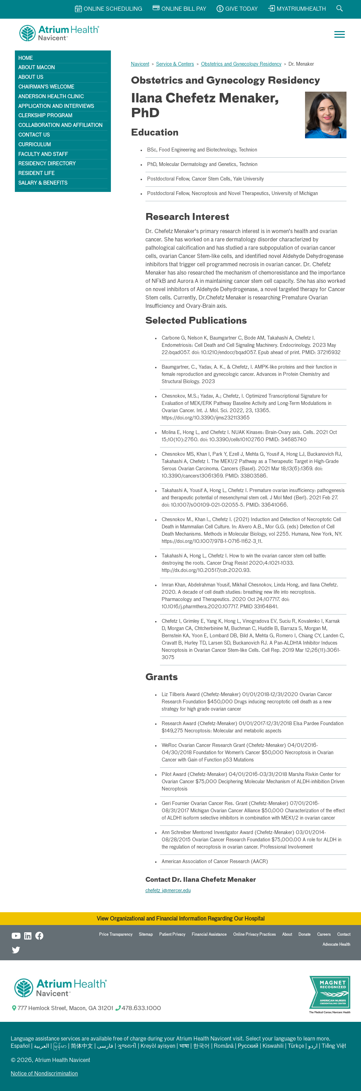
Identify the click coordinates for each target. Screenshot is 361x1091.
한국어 (201, 1046)
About (287, 934)
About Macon (36, 67)
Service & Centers (175, 64)
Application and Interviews (56, 106)
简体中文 (82, 1046)
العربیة (41, 1046)
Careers (324, 934)
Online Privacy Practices (254, 934)
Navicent (140, 64)
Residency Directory (47, 163)
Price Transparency (115, 934)
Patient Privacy (172, 934)
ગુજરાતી (126, 1046)
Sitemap (146, 934)
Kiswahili (273, 1046)
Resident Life (36, 173)
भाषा (184, 1046)
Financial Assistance (209, 934)
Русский (248, 1046)
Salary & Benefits (42, 183)
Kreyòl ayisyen (158, 1046)
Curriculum (34, 144)
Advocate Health (336, 944)
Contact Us (34, 135)
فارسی (105, 1046)
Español (20, 1046)
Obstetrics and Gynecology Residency (241, 64)
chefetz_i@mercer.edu (168, 890)
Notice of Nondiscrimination (44, 1074)
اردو (312, 1046)
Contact (343, 934)
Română (224, 1046)
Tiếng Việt (334, 1046)
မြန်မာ (60, 1046)
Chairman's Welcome (46, 87)
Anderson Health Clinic (51, 96)
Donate (304, 934)
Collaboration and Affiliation (60, 125)
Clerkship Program (45, 115)
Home (25, 58)
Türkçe (296, 1046)
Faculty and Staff (43, 154)
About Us (30, 77)
